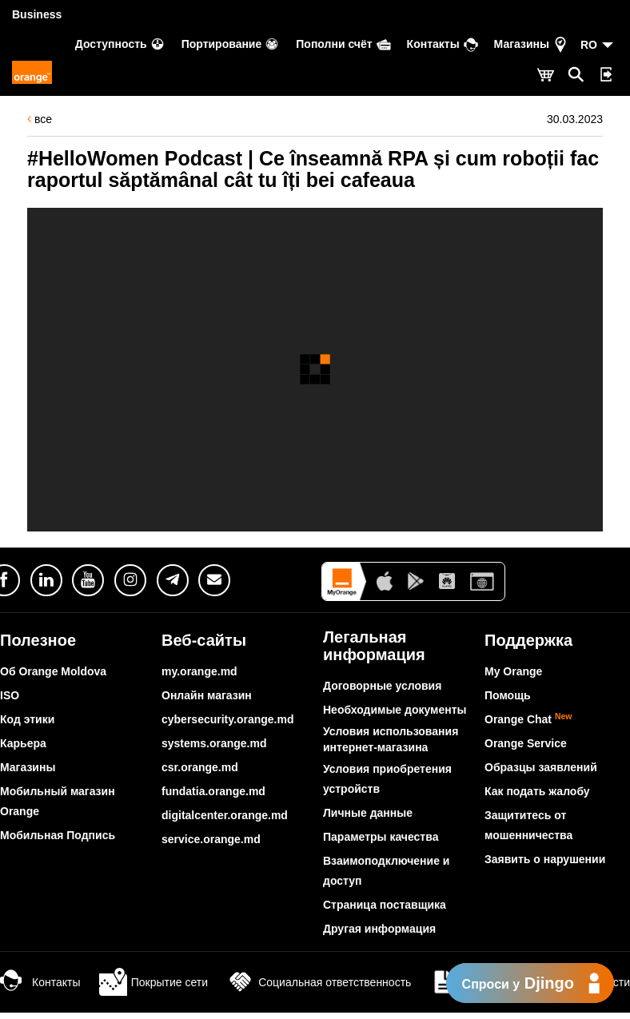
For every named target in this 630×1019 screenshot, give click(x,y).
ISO (9, 695)
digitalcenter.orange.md (224, 815)
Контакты (40, 982)
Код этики (27, 719)
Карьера (23, 743)
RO (588, 44)
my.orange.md (199, 671)
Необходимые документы (395, 709)
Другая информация (379, 928)
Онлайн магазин (206, 695)
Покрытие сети (153, 982)
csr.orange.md (199, 767)
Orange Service (525, 743)
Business (37, 14)
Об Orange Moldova (53, 671)
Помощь (507, 695)
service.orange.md (211, 839)
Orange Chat (528, 719)
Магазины (27, 767)
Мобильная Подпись (57, 835)
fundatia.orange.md (213, 791)
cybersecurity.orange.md (227, 719)
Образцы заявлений (540, 767)
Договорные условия (382, 685)
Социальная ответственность (318, 982)
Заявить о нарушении (544, 859)
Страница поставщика (384, 904)
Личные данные (368, 812)
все (39, 119)
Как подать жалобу (537, 791)
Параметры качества (380, 836)
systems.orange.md (214, 743)
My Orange (513, 671)
